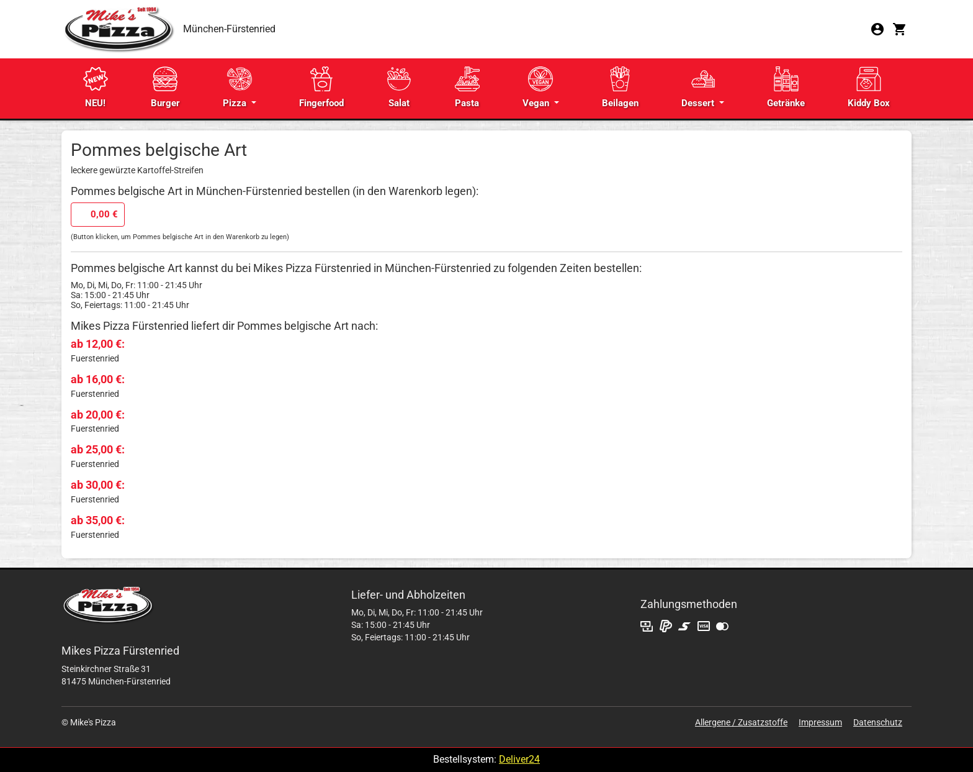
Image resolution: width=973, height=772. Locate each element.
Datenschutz (877, 722)
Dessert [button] (699, 87)
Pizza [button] (237, 87)
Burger (165, 87)
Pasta (467, 87)
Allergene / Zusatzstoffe (741, 722)
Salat (399, 87)
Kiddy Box (869, 87)
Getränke (786, 87)
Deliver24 (519, 759)
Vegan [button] (537, 87)
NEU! (95, 87)
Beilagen (620, 87)
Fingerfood (321, 87)
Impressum (820, 722)
